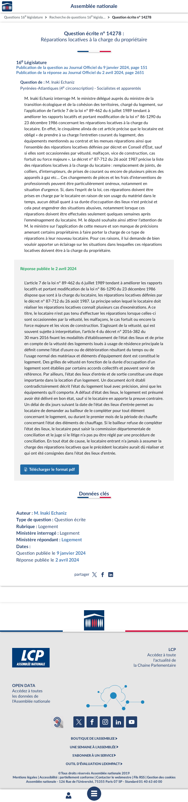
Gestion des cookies (161, 777)
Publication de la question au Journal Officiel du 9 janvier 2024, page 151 (81, 68)
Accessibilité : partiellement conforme (66, 777)
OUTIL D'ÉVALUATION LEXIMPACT (93, 764)
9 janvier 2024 (71, 553)
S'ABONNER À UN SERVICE (92, 755)
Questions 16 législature (23, 16)
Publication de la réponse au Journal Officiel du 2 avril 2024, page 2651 (80, 73)
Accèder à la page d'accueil (7, 6)
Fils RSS (139, 777)
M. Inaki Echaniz (50, 513)
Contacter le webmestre (113, 777)
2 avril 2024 (67, 560)
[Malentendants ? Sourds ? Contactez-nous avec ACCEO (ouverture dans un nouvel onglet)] (57, 722)
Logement (71, 540)
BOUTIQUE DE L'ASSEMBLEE (93, 738)
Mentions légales (25, 777)
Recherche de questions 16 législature (78, 16)
